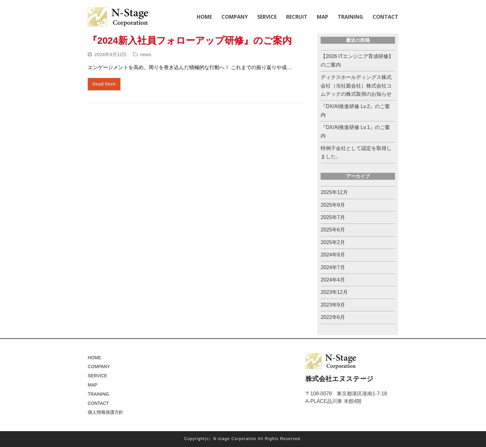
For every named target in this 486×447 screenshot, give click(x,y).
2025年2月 (333, 242)
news (145, 54)
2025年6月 (333, 229)
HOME (94, 357)
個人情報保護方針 (105, 412)
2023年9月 (333, 305)
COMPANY (99, 366)
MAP (92, 384)
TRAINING (98, 394)
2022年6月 (333, 317)
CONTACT (98, 403)
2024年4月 (333, 279)
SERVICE (97, 375)
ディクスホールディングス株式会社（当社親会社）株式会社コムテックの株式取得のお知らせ (356, 85)
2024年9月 (333, 254)
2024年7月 (333, 267)
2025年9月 (333, 205)
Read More (104, 84)
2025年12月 (334, 192)
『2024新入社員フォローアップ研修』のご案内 (190, 40)
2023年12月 (334, 292)
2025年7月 (333, 217)
